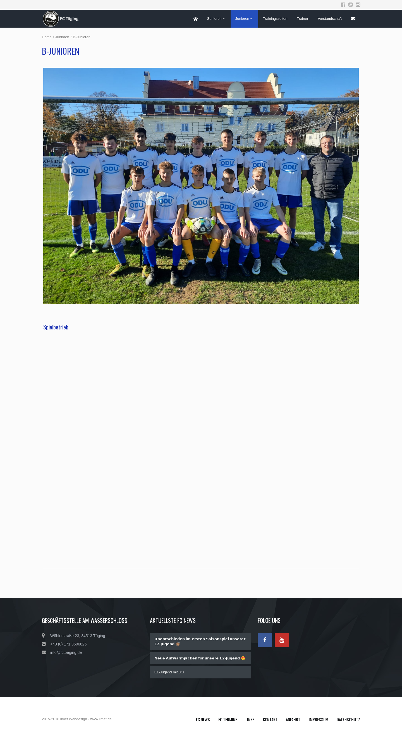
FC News (203, 719)
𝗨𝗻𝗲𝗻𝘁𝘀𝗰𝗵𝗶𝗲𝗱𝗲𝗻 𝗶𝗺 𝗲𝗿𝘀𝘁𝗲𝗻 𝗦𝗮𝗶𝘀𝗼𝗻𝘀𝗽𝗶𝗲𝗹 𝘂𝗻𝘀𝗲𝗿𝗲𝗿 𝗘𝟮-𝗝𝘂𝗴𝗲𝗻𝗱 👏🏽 (199, 641)
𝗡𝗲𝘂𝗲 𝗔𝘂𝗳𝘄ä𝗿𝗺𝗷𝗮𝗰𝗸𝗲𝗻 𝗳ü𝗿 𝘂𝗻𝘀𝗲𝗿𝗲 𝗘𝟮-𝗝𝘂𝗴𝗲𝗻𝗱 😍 (199, 658)
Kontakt (270, 719)
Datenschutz (348, 719)
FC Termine (227, 719)
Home (47, 37)
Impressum (318, 719)
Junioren (62, 37)
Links (250, 719)
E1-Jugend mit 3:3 (169, 672)
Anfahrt (293, 719)
